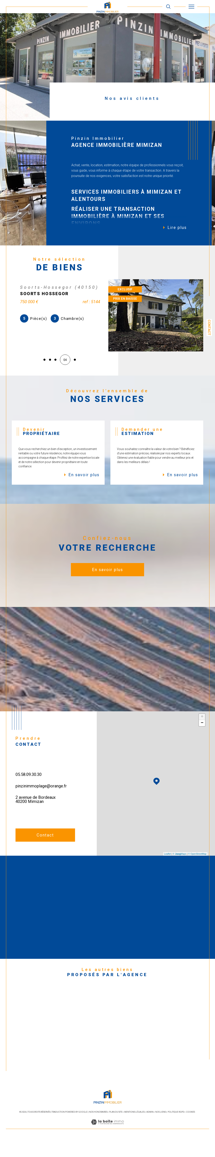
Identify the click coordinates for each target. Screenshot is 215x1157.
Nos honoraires (98, 1130)
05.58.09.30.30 (29, 792)
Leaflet (167, 872)
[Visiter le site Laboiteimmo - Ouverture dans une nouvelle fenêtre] (107, 1144)
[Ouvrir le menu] (191, 6)
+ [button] (202, 735)
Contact (209, 327)
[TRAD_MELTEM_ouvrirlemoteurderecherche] (168, 6)
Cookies (190, 1130)
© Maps (179, 872)
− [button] (202, 741)
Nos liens (160, 1130)
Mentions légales (134, 1130)
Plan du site (115, 1130)
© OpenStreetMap (197, 872)
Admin (149, 1130)
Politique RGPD (176, 1130)
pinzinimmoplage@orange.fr (41, 803)
